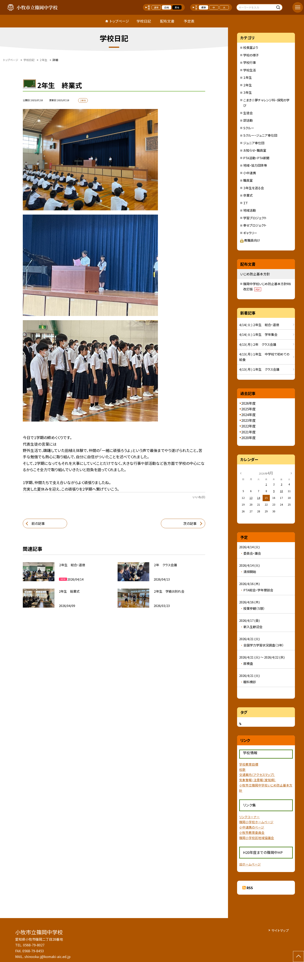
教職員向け (250, 240)
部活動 (248, 120)
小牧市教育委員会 (252, 832)
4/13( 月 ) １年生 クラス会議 (259, 369)
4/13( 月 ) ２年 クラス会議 (257, 344)
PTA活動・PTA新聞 (256, 158)
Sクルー (248, 128)
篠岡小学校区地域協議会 (256, 837)
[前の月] (240, 473)
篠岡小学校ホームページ (256, 822)
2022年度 (248, 426)
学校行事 (249, 62)
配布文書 (167, 21)
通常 (156, 7)
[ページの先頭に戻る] (298, 956)
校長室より (250, 47)
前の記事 (38, 523)
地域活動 (249, 210)
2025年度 (248, 408)
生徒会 (248, 113)
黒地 (177, 7)
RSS (250, 887)
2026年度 (248, 403)
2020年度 (248, 437)
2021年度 (248, 431)
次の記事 (190, 523)
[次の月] (291, 473)
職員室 (248, 180)
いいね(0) (199, 497)
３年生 (247, 92)
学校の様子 (251, 55)
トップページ (119, 21)
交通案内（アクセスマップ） (257, 774)
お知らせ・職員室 (254, 150)
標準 (203, 7)
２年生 (247, 85)
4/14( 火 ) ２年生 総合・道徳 (259, 324)
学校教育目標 (248, 764)
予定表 (189, 21)
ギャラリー (250, 233)
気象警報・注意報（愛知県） (257, 780)
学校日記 (144, 21)
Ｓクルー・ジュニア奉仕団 (260, 135)
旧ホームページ (250, 864)
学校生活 (249, 70)
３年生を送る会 (253, 188)
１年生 (247, 77)
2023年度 (248, 420)
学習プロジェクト (255, 218)
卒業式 (248, 195)
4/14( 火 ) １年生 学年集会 (258, 334)
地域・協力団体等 (255, 165)
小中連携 (249, 173)
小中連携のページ (251, 827)
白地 (166, 7)
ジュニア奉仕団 (253, 143)
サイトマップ (280, 930)
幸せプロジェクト (254, 225)
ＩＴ (245, 203)
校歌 (242, 769)
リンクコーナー (249, 817)
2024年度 (248, 414)
